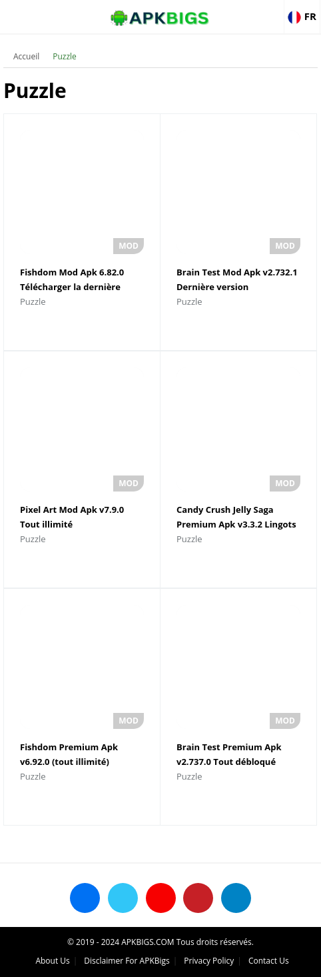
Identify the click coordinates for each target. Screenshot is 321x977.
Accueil (26, 56)
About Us (52, 960)
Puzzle (65, 56)
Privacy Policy (209, 960)
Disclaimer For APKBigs (126, 960)
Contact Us (268, 960)
